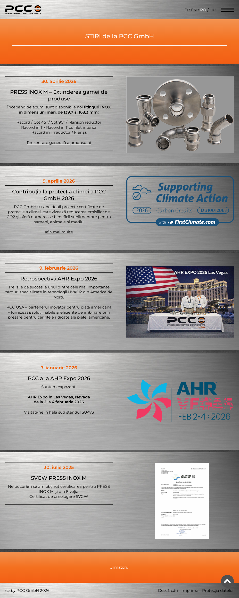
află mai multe (59, 231)
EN (194, 9)
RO (203, 9)
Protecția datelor (218, 590)
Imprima (190, 590)
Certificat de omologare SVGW (58, 496)
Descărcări (168, 590)
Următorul (119, 567)
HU (213, 9)
